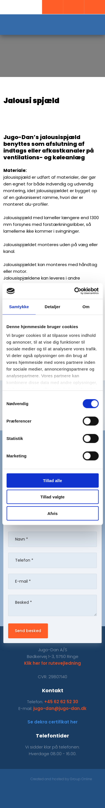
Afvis (52, 513)
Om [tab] (86, 306)
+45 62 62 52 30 (61, 702)
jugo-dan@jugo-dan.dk (60, 708)
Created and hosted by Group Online (61, 779)
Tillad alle (52, 480)
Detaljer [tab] (52, 306)
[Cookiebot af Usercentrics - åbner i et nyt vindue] (75, 291)
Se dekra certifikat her (52, 722)
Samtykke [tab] (19, 306)
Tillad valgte (52, 496)
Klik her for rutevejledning (52, 663)
